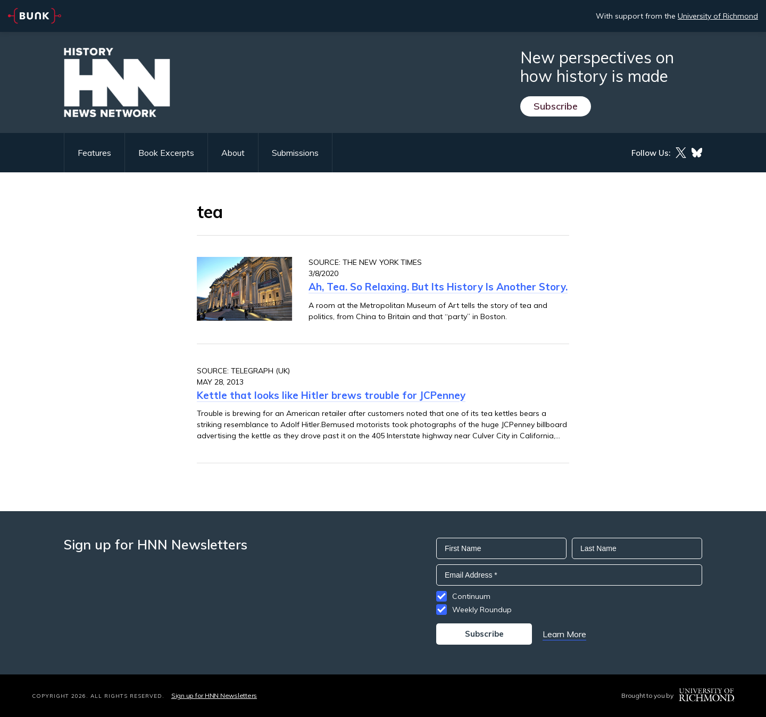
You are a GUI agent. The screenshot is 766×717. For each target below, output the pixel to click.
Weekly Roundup (482, 609)
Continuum (471, 596)
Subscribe (556, 106)
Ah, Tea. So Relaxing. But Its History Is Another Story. (438, 286)
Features (94, 152)
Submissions (295, 152)
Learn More (564, 634)
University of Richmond (718, 16)
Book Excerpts (166, 152)
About (233, 152)
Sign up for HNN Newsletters (214, 695)
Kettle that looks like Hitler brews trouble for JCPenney (331, 395)
